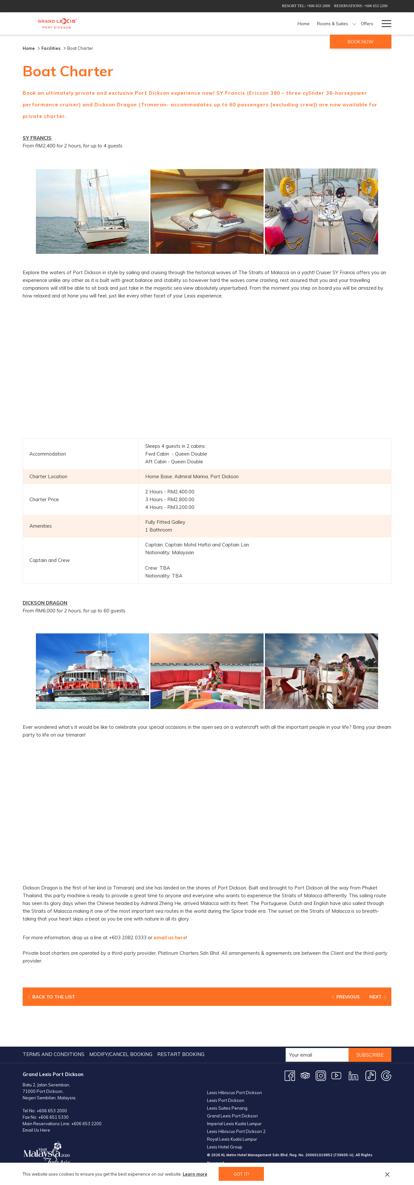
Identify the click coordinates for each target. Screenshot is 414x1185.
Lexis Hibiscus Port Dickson (234, 1051)
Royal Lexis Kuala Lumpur (232, 1098)
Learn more (195, 1174)
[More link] (384, 23)
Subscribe (370, 1014)
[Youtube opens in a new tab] (336, 1035)
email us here (170, 938)
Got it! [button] (241, 1174)
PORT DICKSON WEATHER (299, 1150)
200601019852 (318, 1114)
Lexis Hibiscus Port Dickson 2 (236, 1090)
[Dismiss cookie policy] (387, 1174)
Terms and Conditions (53, 1014)
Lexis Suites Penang (227, 1067)
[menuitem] (176, 23)
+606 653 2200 (86, 1083)
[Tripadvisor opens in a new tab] (305, 1035)
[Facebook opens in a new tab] (290, 1035)
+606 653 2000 (52, 1070)
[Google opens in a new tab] (386, 1035)
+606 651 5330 (53, 1076)
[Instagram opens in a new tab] (321, 1035)
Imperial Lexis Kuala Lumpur (234, 1082)
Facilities (51, 48)
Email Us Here (36, 1089)
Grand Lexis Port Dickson (232, 1075)
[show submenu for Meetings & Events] (340, 23)
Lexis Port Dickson (225, 1059)
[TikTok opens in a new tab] (370, 1035)
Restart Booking (180, 1014)
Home (29, 48)
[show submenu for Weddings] (374, 23)
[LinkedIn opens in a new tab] (353, 1035)
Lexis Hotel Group (224, 1106)
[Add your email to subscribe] (316, 1014)
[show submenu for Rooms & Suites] (227, 23)
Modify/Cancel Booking (120, 1014)
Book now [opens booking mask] (361, 42)
